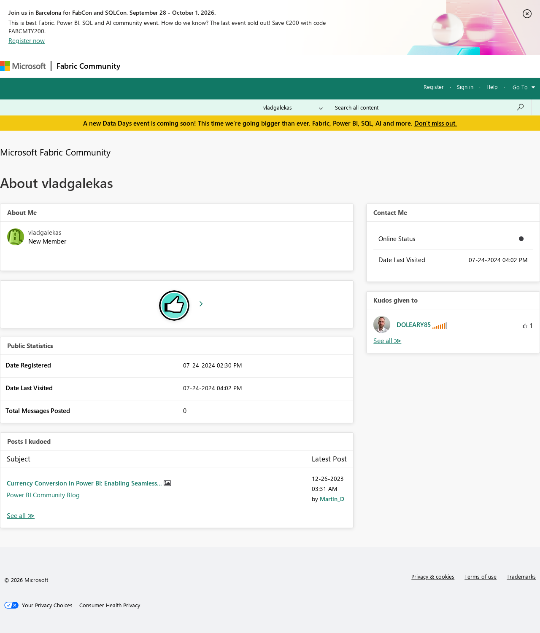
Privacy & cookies (432, 576)
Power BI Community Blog (43, 495)
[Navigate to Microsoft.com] (23, 66)
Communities (249, 66)
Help (492, 86)
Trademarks (521, 576)
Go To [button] (520, 87)
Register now (26, 40)
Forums (139, 66)
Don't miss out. (435, 123)
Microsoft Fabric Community (55, 152)
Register (434, 86)
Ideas (211, 66)
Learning (318, 66)
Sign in (465, 86)
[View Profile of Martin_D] (332, 499)
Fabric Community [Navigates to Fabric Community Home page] (88, 66)
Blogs (286, 66)
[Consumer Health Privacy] (109, 605)
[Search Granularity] (293, 107)
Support (354, 66)
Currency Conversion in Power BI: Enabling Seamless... (85, 483)
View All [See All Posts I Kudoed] (21, 515)
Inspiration (176, 66)
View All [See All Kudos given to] (387, 341)
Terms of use (480, 576)
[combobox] (430, 107)
